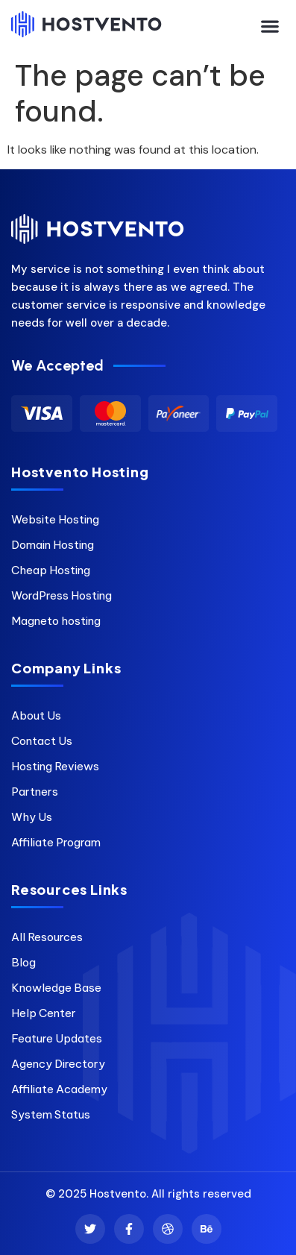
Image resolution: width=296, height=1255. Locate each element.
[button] (270, 25)
